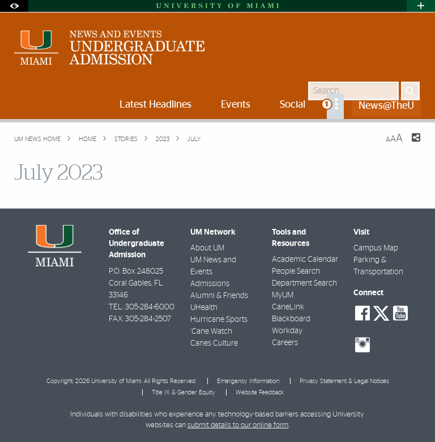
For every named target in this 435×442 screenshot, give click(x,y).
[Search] (410, 91)
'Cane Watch (211, 331)
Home (86, 139)
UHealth (204, 308)
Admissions (209, 284)
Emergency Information (248, 381)
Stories (125, 139)
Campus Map (375, 248)
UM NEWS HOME (37, 139)
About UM (207, 248)
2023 (161, 139)
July (193, 139)
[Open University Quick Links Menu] (421, 6)
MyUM (282, 295)
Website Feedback (260, 392)
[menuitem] (335, 106)
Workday (287, 331)
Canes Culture (214, 343)
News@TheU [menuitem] (386, 106)
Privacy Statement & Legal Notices (344, 381)
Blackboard (291, 319)
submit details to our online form (237, 425)
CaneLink (288, 307)
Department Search (304, 283)
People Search (296, 271)
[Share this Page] (409, 144)
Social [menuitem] (292, 105)
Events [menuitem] (235, 105)
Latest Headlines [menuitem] (155, 105)
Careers (285, 343)
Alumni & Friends (219, 296)
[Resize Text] (394, 138)
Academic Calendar (305, 260)
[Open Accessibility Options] (14, 6)
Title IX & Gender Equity (183, 392)
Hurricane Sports (219, 320)
